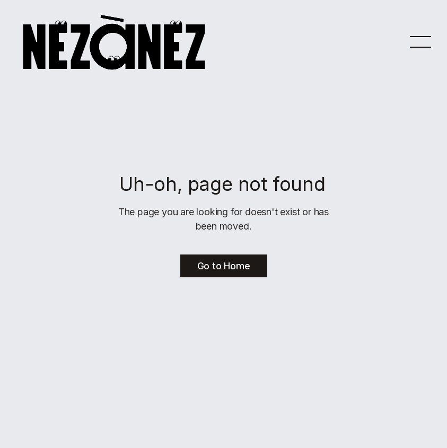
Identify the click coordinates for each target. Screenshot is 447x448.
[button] (420, 41)
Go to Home (223, 265)
